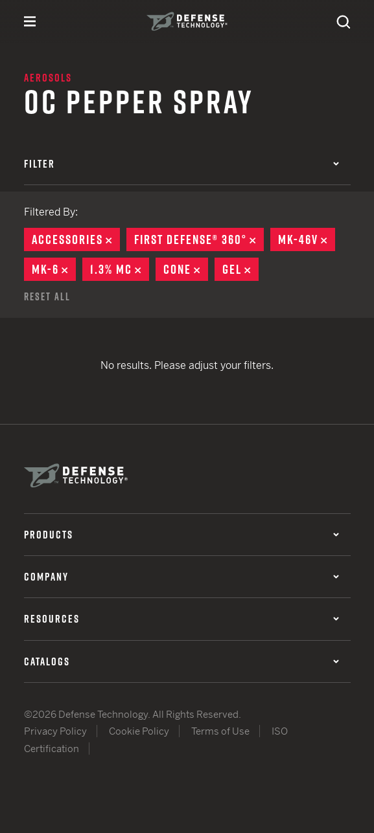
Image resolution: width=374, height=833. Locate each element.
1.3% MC (119, 269)
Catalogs (181, 661)
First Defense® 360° (199, 239)
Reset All (47, 296)
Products (181, 534)
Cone (185, 269)
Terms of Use (220, 731)
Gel (240, 269)
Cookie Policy (139, 731)
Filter (181, 164)
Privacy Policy (55, 731)
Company (181, 576)
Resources (181, 619)
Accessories (76, 239)
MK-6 (54, 269)
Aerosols (48, 77)
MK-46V (306, 239)
